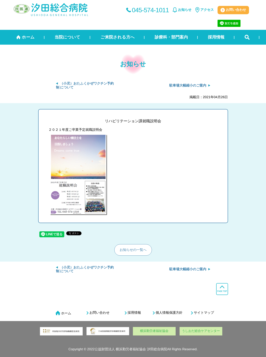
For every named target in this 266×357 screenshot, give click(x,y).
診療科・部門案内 (171, 37)
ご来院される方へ (117, 37)
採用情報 (216, 37)
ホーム (28, 37)
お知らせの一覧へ (133, 250)
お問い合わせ (233, 10)
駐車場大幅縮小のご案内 (187, 85)
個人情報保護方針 (168, 313)
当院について (67, 37)
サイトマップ (202, 313)
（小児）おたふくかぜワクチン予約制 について (85, 269)
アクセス (207, 10)
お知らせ (184, 10)
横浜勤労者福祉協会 (154, 331)
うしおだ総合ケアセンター (201, 331)
